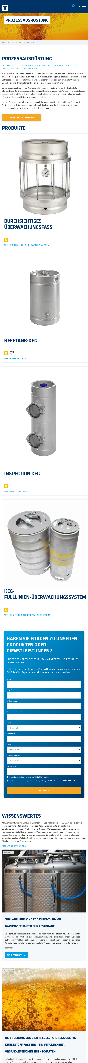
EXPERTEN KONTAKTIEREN (22, 117)
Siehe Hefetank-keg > (15, 358)
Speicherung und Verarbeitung (30, 781)
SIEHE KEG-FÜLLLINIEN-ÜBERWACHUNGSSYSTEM (27, 615)
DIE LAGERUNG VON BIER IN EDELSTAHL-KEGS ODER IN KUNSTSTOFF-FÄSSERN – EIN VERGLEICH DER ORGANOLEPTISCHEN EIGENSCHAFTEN (40, 1044)
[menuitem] (78, 5)
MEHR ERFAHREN (16, 955)
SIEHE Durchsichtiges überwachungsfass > (26, 245)
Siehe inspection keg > (15, 491)
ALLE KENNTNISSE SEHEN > (14, 846)
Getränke (9, 948)
